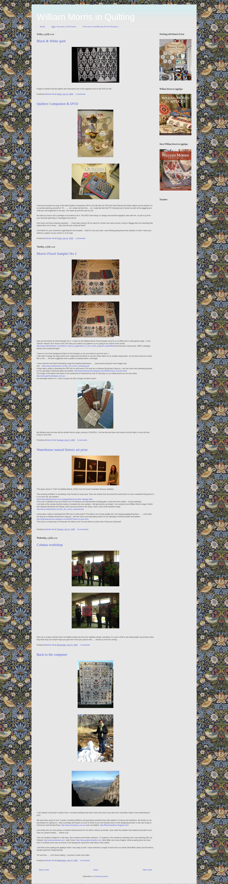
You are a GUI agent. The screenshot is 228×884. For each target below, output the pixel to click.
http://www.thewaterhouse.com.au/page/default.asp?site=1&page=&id (64, 499)
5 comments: (82, 440)
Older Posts (147, 870)
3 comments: (85, 860)
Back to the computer (52, 654)
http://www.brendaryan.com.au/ (73, 825)
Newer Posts (44, 870)
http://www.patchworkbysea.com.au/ (51, 376)
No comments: (83, 529)
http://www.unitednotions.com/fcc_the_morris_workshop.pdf (65, 366)
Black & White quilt (51, 41)
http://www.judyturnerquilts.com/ (88, 840)
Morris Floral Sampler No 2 (57, 253)
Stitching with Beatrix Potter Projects (101, 26)
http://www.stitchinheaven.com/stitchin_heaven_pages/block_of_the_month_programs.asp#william (75, 346)
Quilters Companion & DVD (57, 104)
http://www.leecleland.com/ (54, 840)
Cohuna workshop (50, 545)
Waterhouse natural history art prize (62, 450)
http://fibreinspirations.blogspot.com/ (114, 825)
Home (42, 26)
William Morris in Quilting (86, 17)
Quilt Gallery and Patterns (63, 26)
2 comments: (80, 94)
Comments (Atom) (101, 876)
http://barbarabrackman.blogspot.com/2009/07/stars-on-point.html (100, 371)
